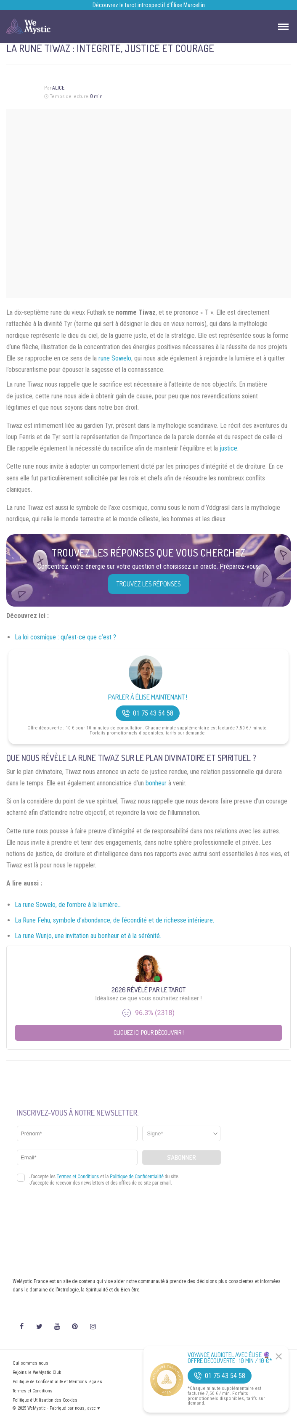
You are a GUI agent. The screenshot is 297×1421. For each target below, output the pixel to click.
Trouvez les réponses (149, 584)
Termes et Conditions (33, 1391)
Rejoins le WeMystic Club (37, 1372)
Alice (58, 88)
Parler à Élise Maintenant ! (147, 697)
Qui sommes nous (30, 1363)
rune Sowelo (114, 358)
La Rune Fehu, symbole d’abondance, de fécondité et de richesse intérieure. (114, 920)
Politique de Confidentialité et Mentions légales (57, 1381)
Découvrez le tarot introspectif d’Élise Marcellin (149, 5)
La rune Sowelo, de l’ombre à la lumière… (68, 905)
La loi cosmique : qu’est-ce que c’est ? (65, 637)
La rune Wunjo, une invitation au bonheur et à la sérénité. (88, 936)
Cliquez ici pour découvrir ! (149, 1032)
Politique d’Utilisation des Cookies (45, 1400)
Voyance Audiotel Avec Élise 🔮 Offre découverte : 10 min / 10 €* (230, 1358)
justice (228, 448)
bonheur (156, 783)
